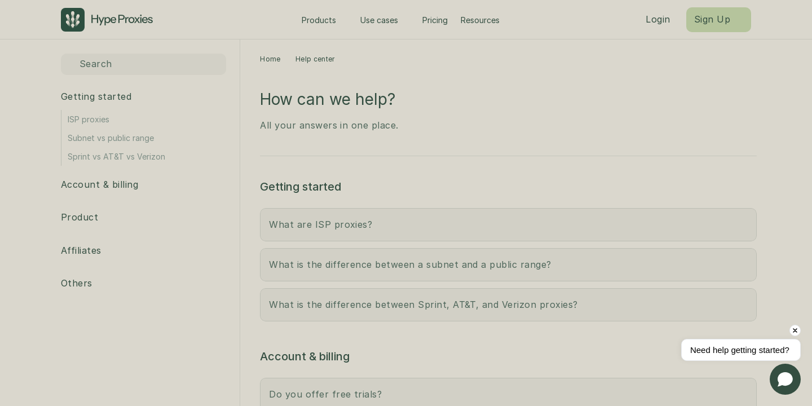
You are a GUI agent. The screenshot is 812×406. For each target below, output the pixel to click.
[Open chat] (785, 379)
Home (270, 59)
